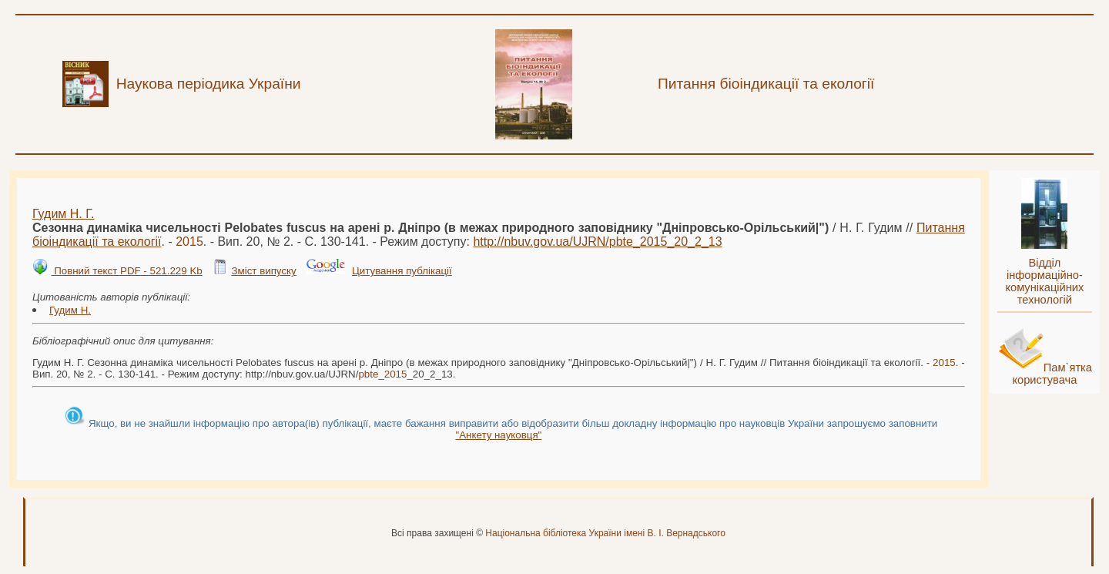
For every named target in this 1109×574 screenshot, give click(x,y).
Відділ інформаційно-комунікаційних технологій (1044, 281)
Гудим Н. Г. (63, 213)
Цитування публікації (402, 271)
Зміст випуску (263, 271)
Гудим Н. (70, 310)
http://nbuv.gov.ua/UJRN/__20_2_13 (597, 241)
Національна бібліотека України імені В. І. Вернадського (605, 533)
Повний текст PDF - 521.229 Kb (126, 271)
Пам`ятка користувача (1052, 373)
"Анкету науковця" (498, 435)
